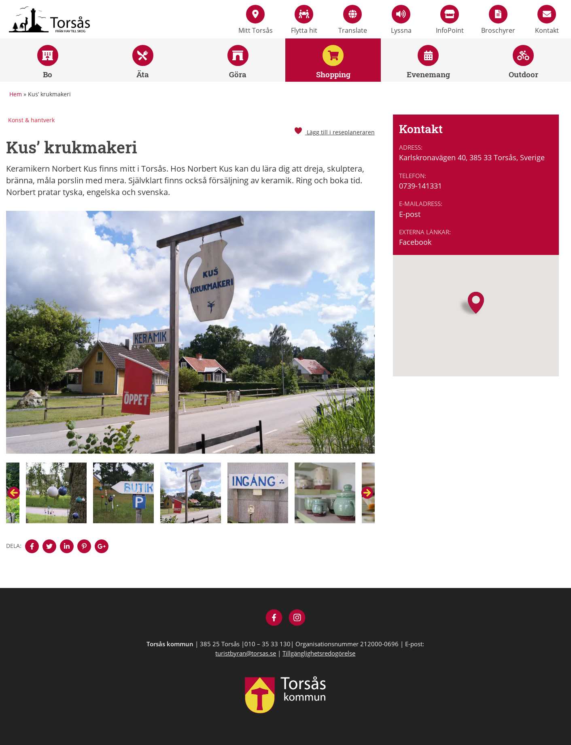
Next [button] (367, 493)
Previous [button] (13, 493)
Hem (15, 94)
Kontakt (547, 20)
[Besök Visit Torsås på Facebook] (274, 618)
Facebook (415, 242)
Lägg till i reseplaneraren (334, 132)
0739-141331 (420, 186)
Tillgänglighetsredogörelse (318, 653)
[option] (190, 337)
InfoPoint (450, 20)
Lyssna (401, 20)
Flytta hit (304, 20)
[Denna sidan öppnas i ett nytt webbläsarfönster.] (32, 546)
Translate (352, 20)
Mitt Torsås (255, 20)
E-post (409, 214)
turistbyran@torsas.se (245, 653)
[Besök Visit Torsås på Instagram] (297, 618)
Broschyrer (498, 20)
